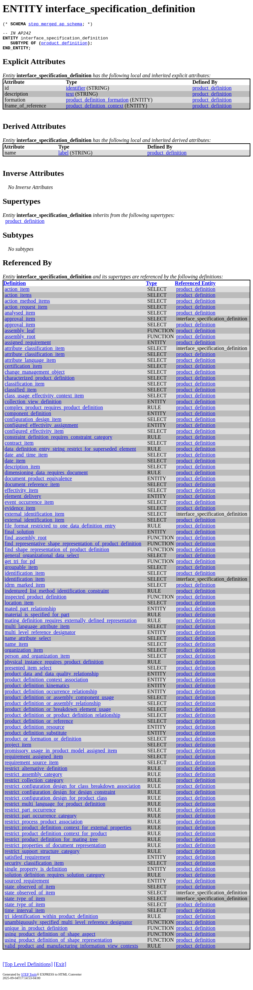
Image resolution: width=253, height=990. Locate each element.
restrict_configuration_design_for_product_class (56, 803)
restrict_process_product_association (43, 826)
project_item (18, 749)
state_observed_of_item (30, 891)
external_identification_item (34, 519)
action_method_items (27, 306)
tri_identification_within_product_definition (51, 921)
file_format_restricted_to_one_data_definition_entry (60, 530)
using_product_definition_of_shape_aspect (50, 939)
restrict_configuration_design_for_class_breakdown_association (72, 791)
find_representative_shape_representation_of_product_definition (73, 548)
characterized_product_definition (39, 383)
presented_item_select (28, 672)
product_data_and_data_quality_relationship (51, 678)
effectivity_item (21, 495)
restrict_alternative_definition (36, 773)
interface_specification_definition (64, 41)
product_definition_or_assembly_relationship (53, 708)
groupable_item (21, 572)
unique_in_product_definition (36, 933)
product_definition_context (94, 110)
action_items (18, 300)
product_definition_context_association (46, 684)
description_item (22, 471)
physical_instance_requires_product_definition (54, 667)
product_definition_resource (34, 732)
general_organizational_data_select (42, 560)
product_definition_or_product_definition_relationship (62, 720)
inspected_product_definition (36, 601)
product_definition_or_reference (39, 726)
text (70, 99)
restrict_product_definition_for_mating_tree (51, 844)
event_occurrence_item (29, 507)
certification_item (23, 371)
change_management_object (35, 377)
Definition (14, 288)
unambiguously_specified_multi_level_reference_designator (68, 927)
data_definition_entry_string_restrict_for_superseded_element (70, 454)
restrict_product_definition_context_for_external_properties (68, 832)
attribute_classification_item (35, 353)
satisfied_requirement (27, 862)
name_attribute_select (28, 643)
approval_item (20, 323)
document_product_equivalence (38, 483)
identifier (75, 93)
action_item (17, 294)
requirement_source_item (32, 767)
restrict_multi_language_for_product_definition (55, 809)
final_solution (19, 536)
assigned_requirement (28, 347)
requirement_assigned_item (34, 761)
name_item (16, 649)
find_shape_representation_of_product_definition (57, 554)
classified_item (21, 394)
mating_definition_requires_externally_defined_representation (71, 625)
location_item (19, 607)
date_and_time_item (26, 459)
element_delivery (23, 501)
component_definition (28, 418)
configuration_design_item (33, 424)
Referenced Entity (195, 288)
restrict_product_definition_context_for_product (56, 838)
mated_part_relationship (30, 613)
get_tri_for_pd (20, 566)
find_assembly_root (25, 542)
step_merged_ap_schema (55, 25)
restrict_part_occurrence (30, 814)
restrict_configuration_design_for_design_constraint (60, 797)
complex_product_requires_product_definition (54, 412)
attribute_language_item (30, 365)
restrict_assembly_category (33, 779)
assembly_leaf (20, 335)
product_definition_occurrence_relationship (51, 696)
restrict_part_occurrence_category (41, 820)
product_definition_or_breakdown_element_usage (58, 714)
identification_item (25, 578)
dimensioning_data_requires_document (46, 477)
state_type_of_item (25, 903)
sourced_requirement (27, 885)
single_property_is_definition (36, 874)
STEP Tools (29, 979)
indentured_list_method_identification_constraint (57, 596)
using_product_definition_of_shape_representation (58, 945)
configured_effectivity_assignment (41, 430)
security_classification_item (34, 868)
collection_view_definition (33, 406)
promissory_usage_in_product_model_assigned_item (61, 755)
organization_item (24, 655)
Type (151, 288)
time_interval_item (25, 915)
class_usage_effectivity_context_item (44, 400)
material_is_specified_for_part (37, 619)
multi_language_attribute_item (37, 631)
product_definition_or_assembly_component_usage (59, 702)
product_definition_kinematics (37, 690)
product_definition (64, 47)
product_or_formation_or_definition (43, 743)
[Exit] (60, 969)
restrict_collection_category (34, 785)
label (63, 157)
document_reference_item (32, 489)
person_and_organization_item (37, 661)
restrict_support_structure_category (42, 856)
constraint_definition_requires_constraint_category (58, 442)
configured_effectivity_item (34, 436)
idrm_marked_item (25, 590)
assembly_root (20, 341)
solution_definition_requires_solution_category (55, 880)
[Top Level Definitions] (28, 969)
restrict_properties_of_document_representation (55, 850)
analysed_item (20, 317)
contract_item (19, 448)
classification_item (24, 388)
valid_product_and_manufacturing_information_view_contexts (71, 951)
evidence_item (20, 513)
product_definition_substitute (36, 738)
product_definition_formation (97, 104)
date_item (15, 465)
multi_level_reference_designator (40, 637)
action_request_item (26, 312)
